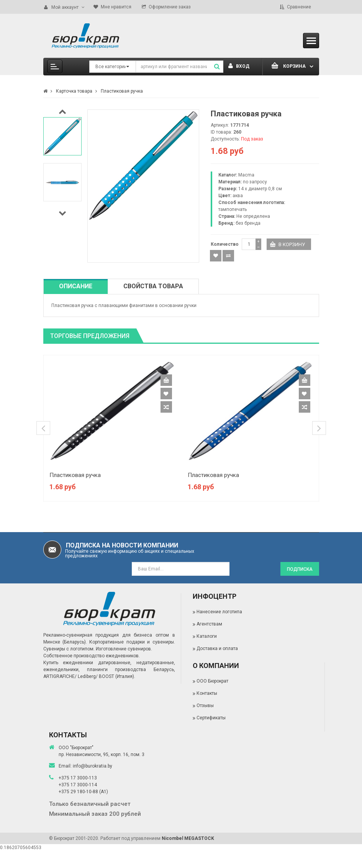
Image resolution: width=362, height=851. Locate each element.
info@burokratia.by (92, 766)
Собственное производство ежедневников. (91, 655)
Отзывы (205, 705)
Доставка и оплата (217, 648)
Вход (238, 66)
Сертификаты (211, 717)
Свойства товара (153, 286)
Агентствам (209, 624)
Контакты (207, 693)
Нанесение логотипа (219, 611)
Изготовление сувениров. (124, 649)
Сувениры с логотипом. (69, 649)
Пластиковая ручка (75, 475)
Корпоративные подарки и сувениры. (132, 642)
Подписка (300, 569)
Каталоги (207, 636)
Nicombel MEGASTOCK (188, 838)
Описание (75, 286)
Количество (225, 244)
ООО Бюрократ (212, 681)
